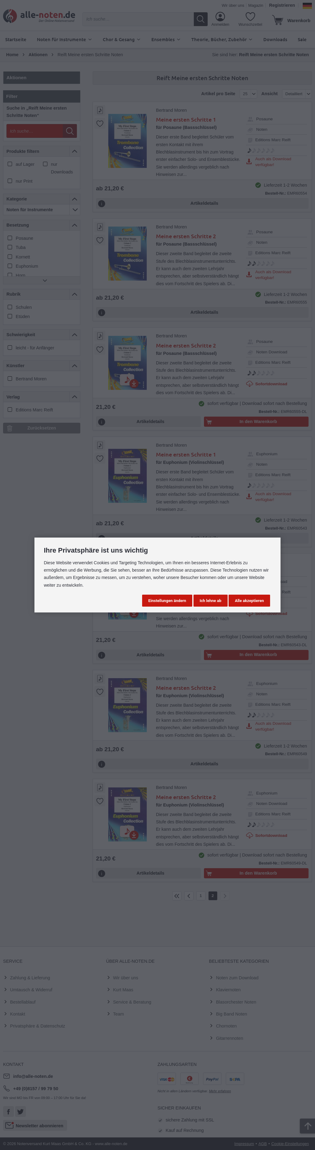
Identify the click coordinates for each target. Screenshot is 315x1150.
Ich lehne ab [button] (210, 600)
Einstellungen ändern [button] (167, 600)
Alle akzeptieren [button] (249, 600)
